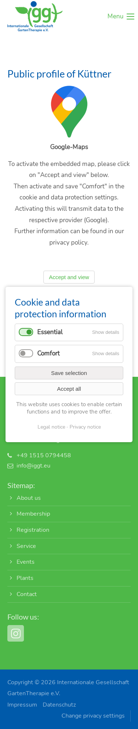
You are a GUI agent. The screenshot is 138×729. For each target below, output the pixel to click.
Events (26, 562)
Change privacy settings (93, 716)
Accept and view (69, 281)
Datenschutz (59, 705)
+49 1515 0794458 (44, 455)
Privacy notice (85, 426)
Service (26, 546)
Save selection (69, 373)
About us (29, 498)
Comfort (48, 353)
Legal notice (51, 426)
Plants (25, 578)
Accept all (69, 389)
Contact (27, 594)
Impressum (22, 705)
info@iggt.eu (33, 466)
